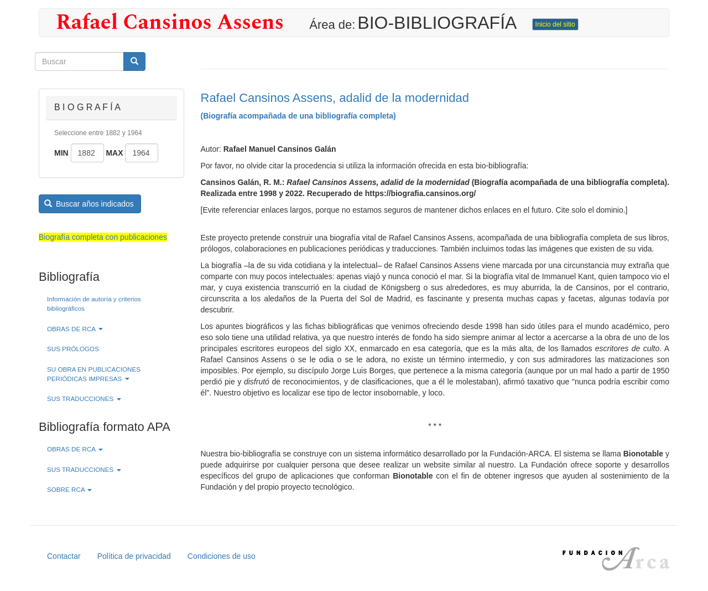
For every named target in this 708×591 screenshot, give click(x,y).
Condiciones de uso (222, 556)
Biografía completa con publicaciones (103, 237)
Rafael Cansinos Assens (170, 23)
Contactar (64, 556)
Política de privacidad (134, 556)
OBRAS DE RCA (75, 328)
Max (114, 152)
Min (61, 152)
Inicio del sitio (555, 24)
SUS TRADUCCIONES (84, 398)
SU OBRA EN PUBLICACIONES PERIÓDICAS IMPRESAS (93, 374)
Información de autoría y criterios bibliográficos (94, 303)
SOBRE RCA (69, 489)
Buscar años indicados (89, 203)
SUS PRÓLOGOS (73, 348)
